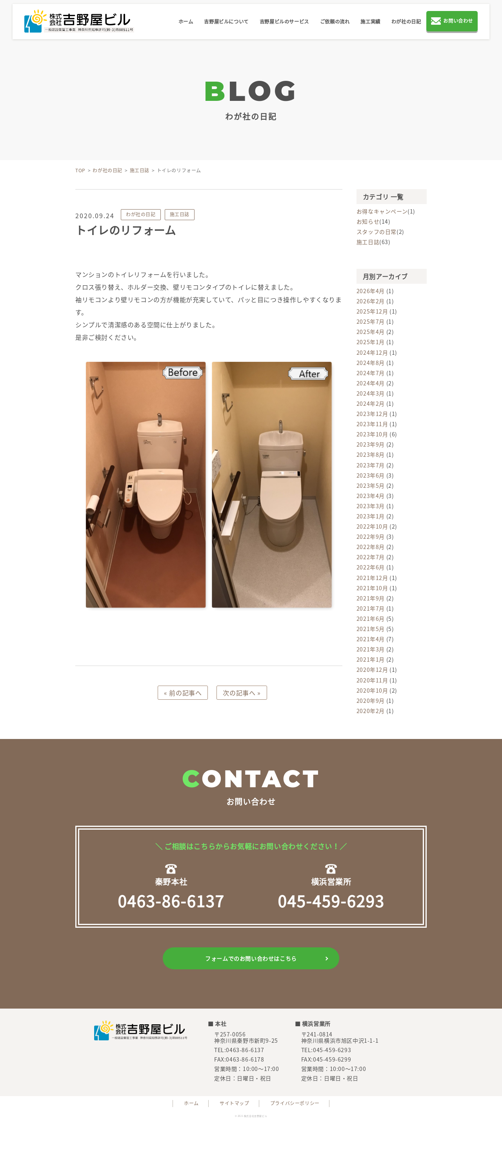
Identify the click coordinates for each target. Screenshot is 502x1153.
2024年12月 (372, 352)
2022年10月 (372, 526)
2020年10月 (372, 690)
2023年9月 (370, 444)
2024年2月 (370, 403)
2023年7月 (370, 465)
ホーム (185, 21)
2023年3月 (370, 506)
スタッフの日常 (376, 231)
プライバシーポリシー (295, 1103)
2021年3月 (370, 649)
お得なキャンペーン (381, 211)
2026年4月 (370, 291)
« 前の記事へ (183, 692)
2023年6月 (370, 475)
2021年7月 (370, 608)
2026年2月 (370, 301)
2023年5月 (370, 485)
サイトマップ (234, 1103)
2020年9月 (370, 700)
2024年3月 (370, 393)
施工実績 (370, 21)
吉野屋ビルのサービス (284, 21)
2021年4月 (370, 639)
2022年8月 (370, 547)
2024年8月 (370, 362)
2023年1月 (370, 516)
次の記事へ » (241, 692)
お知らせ (367, 221)
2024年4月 (370, 383)
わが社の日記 (406, 21)
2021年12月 (372, 578)
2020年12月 (372, 669)
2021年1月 (370, 659)
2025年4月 (370, 331)
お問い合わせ (452, 22)
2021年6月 (370, 618)
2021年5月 (370, 629)
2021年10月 (372, 588)
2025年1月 (370, 342)
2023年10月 (372, 434)
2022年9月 (370, 536)
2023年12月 (372, 413)
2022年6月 (370, 567)
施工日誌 (179, 214)
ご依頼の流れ (335, 21)
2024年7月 (370, 373)
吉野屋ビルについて (226, 21)
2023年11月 (372, 424)
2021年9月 (370, 598)
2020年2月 (370, 711)
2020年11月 (372, 680)
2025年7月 (370, 321)
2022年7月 (370, 557)
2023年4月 (370, 496)
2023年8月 (370, 454)
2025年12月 (372, 311)
